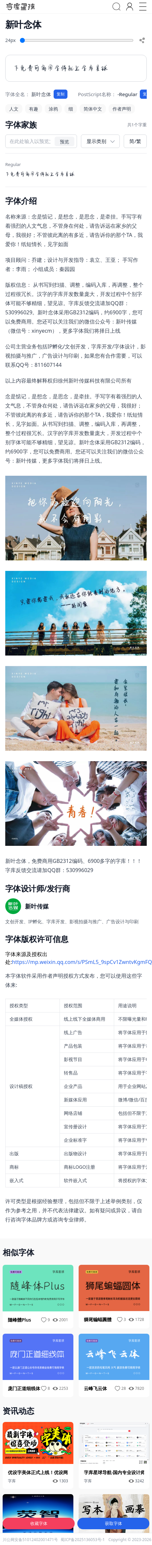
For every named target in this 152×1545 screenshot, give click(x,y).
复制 (60, 94)
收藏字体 (38, 1523)
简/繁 (135, 141)
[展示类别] (100, 141)
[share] (142, 40)
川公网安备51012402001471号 (30, 1539)
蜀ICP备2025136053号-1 (83, 1539)
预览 (64, 141)
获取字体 (113, 1523)
